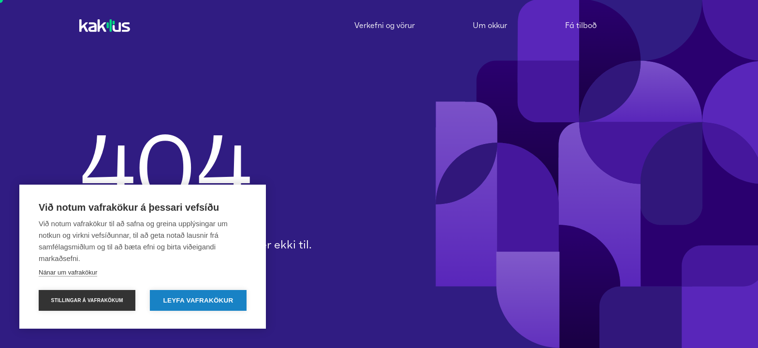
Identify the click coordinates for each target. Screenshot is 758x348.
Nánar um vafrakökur (68, 272)
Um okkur (490, 25)
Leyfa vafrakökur (198, 300)
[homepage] (104, 26)
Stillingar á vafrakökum (87, 300)
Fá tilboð (581, 25)
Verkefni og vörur (384, 25)
